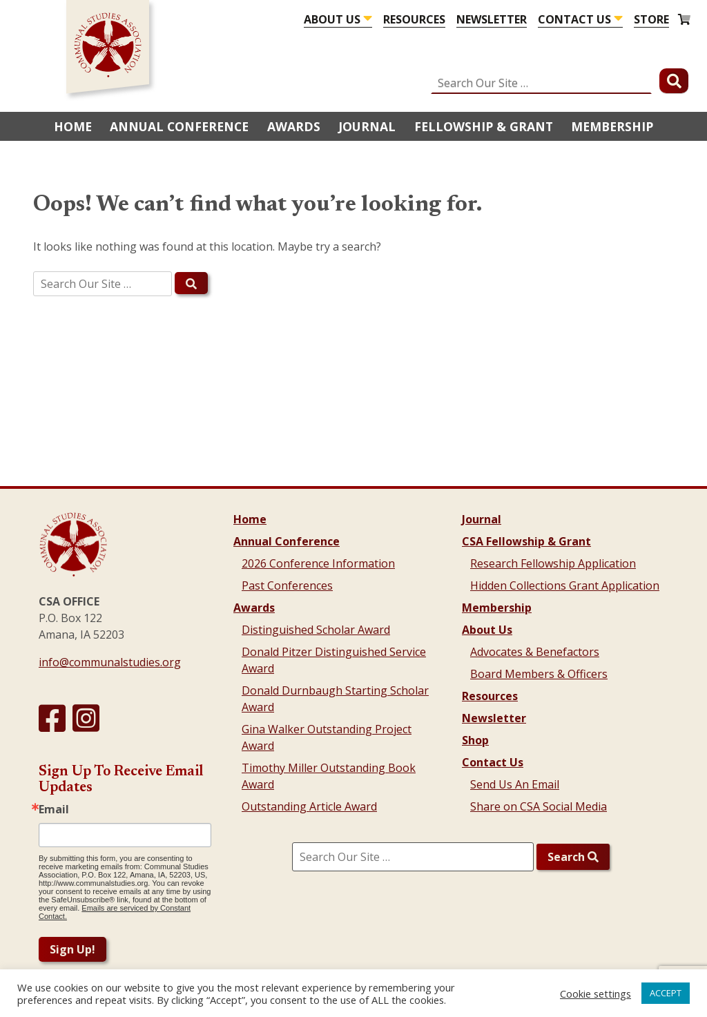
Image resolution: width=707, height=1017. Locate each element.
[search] (353, 283)
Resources (414, 19)
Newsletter (491, 19)
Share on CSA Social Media (538, 806)
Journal (367, 126)
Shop (475, 740)
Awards (293, 126)
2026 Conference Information (318, 563)
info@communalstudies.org (110, 662)
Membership (612, 126)
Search (573, 856)
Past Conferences (287, 585)
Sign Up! (72, 949)
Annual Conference (179, 126)
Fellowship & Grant (483, 126)
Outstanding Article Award (309, 806)
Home (73, 126)
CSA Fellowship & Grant (526, 541)
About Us (332, 19)
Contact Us (574, 19)
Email (54, 809)
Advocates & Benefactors (534, 651)
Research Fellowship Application (553, 563)
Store (651, 19)
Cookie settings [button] (595, 993)
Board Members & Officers (539, 673)
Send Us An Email (514, 784)
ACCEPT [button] (665, 993)
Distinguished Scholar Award (316, 629)
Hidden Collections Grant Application (564, 585)
